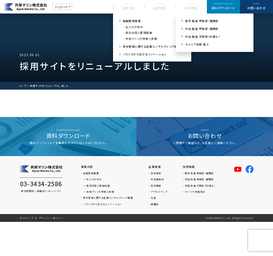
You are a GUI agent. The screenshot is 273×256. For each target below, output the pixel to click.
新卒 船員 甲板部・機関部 (199, 173)
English (61, 7)
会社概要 (156, 185)
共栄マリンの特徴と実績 (100, 191)
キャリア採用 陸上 (195, 191)
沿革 (153, 197)
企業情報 (155, 167)
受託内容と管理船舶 (98, 185)
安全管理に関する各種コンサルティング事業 (108, 197)
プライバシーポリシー (50, 218)
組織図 (155, 204)
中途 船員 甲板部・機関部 (199, 179)
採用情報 (189, 167)
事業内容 (87, 167)
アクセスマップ (159, 191)
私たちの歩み (94, 179)
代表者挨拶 (157, 179)
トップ (23, 86)
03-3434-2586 (41, 184)
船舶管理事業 (91, 173)
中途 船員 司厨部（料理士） (200, 185)
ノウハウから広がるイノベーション (102, 204)
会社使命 (156, 173)
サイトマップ (26, 218)
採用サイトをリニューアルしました (49, 86)
